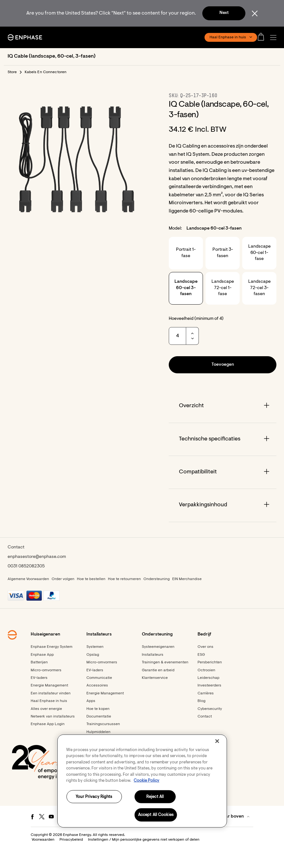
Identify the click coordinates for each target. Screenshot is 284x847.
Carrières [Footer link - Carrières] (206, 693)
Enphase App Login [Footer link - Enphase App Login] (48, 724)
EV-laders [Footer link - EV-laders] (39, 678)
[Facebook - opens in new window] (32, 816)
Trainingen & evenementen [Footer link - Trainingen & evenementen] (165, 662)
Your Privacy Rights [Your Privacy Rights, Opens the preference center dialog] (94, 796)
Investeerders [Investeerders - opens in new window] (209, 685)
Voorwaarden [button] (43, 840)
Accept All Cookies (156, 815)
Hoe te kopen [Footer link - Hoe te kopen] (98, 709)
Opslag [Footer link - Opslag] (92, 655)
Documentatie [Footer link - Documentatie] (98, 716)
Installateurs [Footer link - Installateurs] (152, 655)
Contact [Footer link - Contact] (205, 716)
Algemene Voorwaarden (28, 579)
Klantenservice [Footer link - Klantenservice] (155, 678)
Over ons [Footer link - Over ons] (205, 647)
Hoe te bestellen (91, 579)
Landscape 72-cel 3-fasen (259, 288)
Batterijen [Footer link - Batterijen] (39, 662)
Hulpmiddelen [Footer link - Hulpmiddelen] (98, 732)
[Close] (217, 741)
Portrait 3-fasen (222, 253)
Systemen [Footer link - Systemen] (95, 647)
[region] (142, 781)
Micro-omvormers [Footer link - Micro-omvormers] (46, 670)
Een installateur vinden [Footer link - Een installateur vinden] (51, 693)
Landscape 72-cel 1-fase (222, 288)
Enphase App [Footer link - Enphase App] (42, 655)
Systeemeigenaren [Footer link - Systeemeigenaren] (158, 647)
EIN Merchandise (187, 579)
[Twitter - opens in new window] (42, 816)
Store (12, 72)
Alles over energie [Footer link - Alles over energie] (46, 709)
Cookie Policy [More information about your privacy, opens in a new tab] (146, 781)
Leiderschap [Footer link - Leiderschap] (208, 678)
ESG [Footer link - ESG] (201, 655)
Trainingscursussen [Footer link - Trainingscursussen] (103, 724)
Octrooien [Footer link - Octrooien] (206, 670)
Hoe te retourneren (124, 579)
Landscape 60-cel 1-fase (259, 252)
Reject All (155, 796)
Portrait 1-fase (186, 253)
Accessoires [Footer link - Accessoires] (97, 685)
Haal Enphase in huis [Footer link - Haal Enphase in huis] (49, 701)
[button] (274, 37)
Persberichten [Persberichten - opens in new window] (210, 662)
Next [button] (224, 13)
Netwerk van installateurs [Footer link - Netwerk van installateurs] (53, 716)
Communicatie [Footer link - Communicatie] (99, 678)
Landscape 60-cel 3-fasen (186, 288)
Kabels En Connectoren (46, 72)
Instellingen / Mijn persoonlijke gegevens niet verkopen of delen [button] (143, 840)
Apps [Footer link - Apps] (90, 701)
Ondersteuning (156, 579)
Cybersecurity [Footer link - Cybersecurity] (210, 709)
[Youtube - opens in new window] (51, 816)
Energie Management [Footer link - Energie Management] (49, 685)
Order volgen (63, 579)
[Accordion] (222, 406)
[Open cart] (262, 37)
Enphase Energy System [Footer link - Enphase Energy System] (52, 647)
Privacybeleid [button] (71, 840)
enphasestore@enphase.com (37, 557)
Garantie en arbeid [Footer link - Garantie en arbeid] (158, 670)
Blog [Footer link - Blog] (201, 701)
